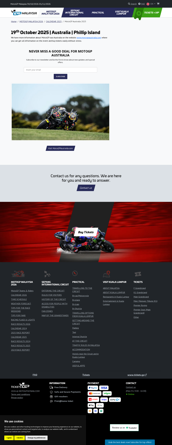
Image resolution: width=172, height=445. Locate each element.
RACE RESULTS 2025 (20, 345)
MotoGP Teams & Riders (22, 290)
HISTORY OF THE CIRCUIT (54, 299)
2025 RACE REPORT (20, 332)
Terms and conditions (20, 394)
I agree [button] (9, 438)
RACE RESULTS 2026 (20, 324)
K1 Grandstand (140, 292)
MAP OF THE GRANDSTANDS (55, 315)
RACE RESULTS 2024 (20, 341)
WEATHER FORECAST (21, 303)
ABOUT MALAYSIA (111, 288)
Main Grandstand (141, 296)
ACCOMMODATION (81, 349)
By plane (76, 300)
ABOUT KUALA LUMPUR (114, 292)
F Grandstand (140, 288)
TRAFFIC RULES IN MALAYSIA (86, 345)
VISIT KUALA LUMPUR (122, 12)
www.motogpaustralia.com (89, 37)
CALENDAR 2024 (19, 328)
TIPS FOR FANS (18, 315)
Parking (75, 328)
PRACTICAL (98, 12)
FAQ (35, 374)
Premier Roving (140, 305)
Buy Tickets (86, 232)
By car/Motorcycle (80, 295)
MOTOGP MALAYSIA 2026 (50, 12)
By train (75, 304)
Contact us (86, 188)
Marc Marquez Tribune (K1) (145, 301)
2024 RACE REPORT (20, 350)
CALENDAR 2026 (19, 295)
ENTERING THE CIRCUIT (53, 290)
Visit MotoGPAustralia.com (60, 148)
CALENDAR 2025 (54, 21)
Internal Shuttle (79, 336)
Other (136, 317)
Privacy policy (17, 397)
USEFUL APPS (78, 365)
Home (14, 21)
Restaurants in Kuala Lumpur (116, 296)
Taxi (74, 332)
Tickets (86, 374)
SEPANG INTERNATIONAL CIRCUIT (74, 12)
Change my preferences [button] (36, 438)
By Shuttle (77, 308)
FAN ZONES (47, 311)
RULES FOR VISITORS (52, 295)
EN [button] (150, 4)
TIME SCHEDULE (19, 299)
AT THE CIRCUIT (79, 341)
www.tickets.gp (137, 374)
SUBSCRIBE (60, 76)
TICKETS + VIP (146, 12)
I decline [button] (19, 438)
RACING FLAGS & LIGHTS (23, 319)
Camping (76, 361)
